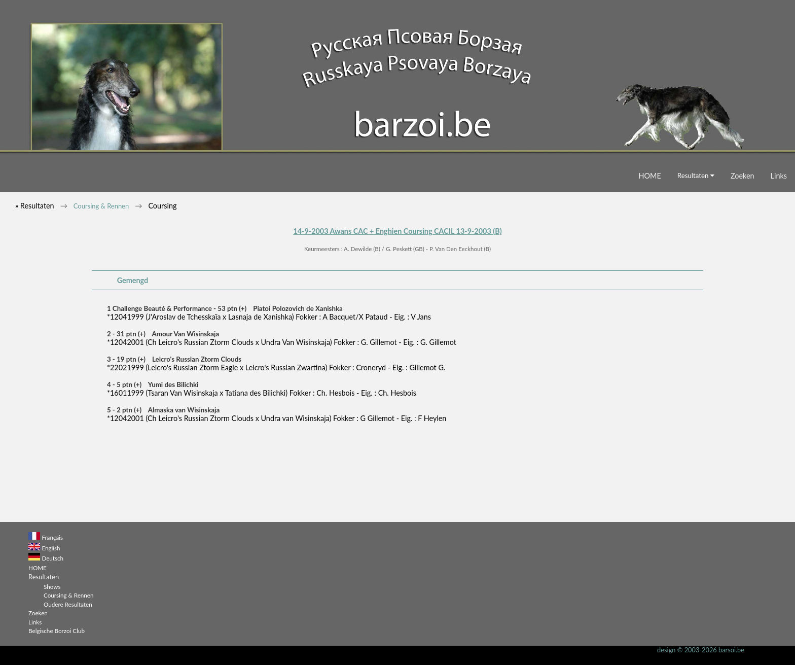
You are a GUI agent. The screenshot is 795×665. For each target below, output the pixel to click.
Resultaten (695, 175)
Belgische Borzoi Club (56, 630)
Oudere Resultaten (68, 604)
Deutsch (52, 558)
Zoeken (742, 175)
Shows (52, 586)
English (51, 547)
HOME (650, 175)
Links (779, 175)
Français (52, 537)
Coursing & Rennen (101, 206)
